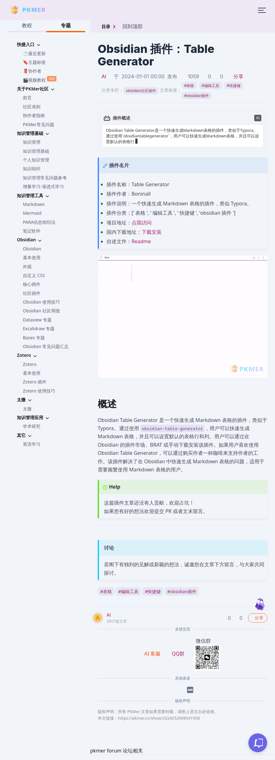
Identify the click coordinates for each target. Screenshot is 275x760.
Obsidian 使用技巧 (41, 302)
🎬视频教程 (39, 79)
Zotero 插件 (34, 382)
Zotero (29, 364)
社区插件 (31, 293)
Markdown (34, 204)
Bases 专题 (34, 338)
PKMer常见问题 (38, 124)
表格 (189, 85)
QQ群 (178, 653)
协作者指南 (34, 115)
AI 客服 (153, 653)
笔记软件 (31, 231)
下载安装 (152, 232)
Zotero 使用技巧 (39, 391)
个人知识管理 (36, 160)
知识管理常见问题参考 (45, 178)
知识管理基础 (36, 151)
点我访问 (142, 222)
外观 (27, 267)
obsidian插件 (196, 95)
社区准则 (31, 107)
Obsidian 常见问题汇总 (46, 346)
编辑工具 (210, 85)
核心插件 (31, 284)
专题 (66, 25)
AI (103, 76)
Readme (141, 241)
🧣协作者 (32, 71)
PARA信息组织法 (39, 222)
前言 (27, 97)
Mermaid (32, 213)
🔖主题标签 (34, 62)
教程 (27, 25)
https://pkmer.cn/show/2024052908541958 (159, 718)
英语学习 (31, 444)
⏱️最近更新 (34, 53)
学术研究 (31, 426)
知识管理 (31, 142)
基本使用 (31, 257)
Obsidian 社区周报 (41, 311)
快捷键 (234, 85)
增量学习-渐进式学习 (43, 186)
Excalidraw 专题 (38, 328)
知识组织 (31, 169)
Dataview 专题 (37, 320)
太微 (27, 409)
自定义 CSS (34, 275)
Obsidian (32, 249)
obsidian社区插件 (141, 90)
